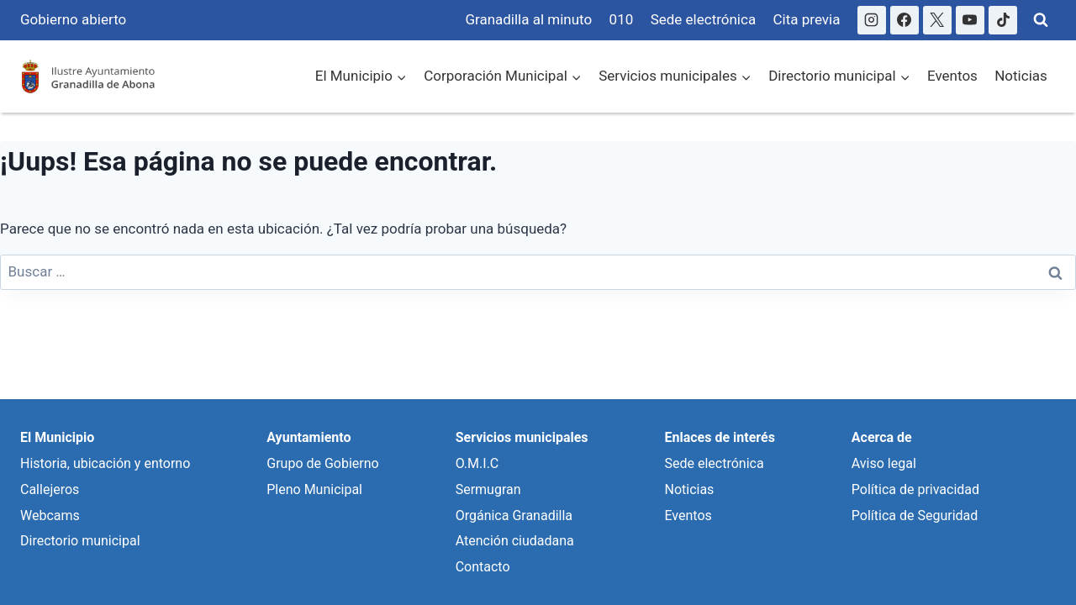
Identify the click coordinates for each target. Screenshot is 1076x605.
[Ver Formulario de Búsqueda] (1041, 20)
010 (621, 19)
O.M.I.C (477, 463)
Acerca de (882, 437)
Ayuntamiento (308, 437)
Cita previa (807, 19)
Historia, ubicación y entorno (105, 463)
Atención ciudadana (515, 541)
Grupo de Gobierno (322, 463)
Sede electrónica (704, 19)
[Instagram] (871, 20)
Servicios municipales (522, 437)
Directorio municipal (80, 541)
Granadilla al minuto (528, 19)
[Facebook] (904, 20)
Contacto (483, 567)
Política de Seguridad (915, 515)
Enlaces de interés (719, 437)
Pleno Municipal (314, 489)
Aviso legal (884, 463)
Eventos (952, 75)
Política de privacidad (915, 489)
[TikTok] (1003, 20)
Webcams (50, 515)
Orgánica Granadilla (514, 515)
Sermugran (488, 489)
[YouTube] (970, 20)
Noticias (1020, 75)
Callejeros (49, 489)
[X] (937, 20)
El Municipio (57, 437)
